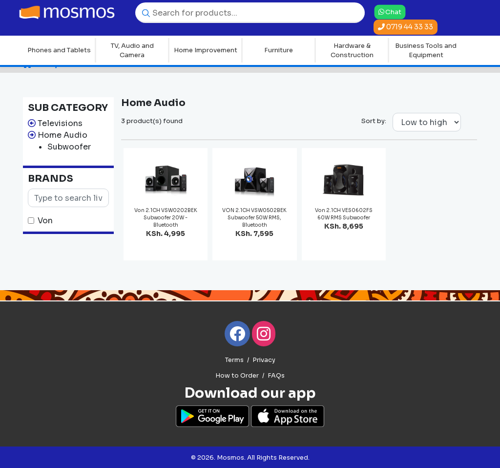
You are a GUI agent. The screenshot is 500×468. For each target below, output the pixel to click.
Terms (234, 360)
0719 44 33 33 (405, 26)
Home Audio (62, 135)
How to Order (237, 376)
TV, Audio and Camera (132, 51)
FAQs (276, 376)
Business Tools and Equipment (426, 51)
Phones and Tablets (59, 50)
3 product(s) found (152, 121)
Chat (390, 11)
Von (45, 220)
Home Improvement (205, 50)
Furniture (278, 50)
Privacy (263, 360)
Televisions (60, 123)
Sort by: (373, 121)
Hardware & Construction (352, 51)
